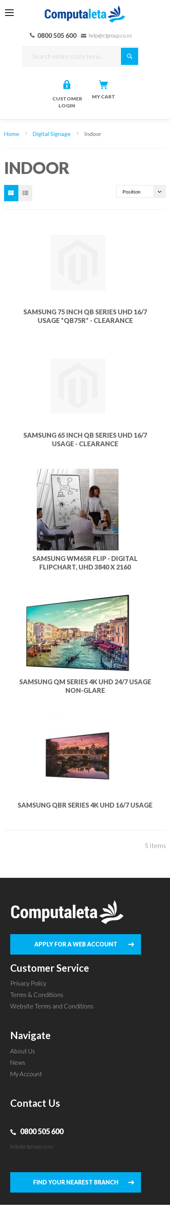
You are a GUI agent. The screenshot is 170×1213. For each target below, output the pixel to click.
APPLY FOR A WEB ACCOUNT (75, 944)
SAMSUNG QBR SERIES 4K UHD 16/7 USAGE (85, 805)
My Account (26, 1073)
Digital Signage (52, 133)
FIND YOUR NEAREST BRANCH (76, 1182)
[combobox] (81, 56)
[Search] (129, 56)
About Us (22, 1051)
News (17, 1062)
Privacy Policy (28, 983)
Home (12, 133)
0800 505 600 (41, 1131)
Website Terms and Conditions (52, 1006)
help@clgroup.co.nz (32, 1146)
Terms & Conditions (36, 994)
